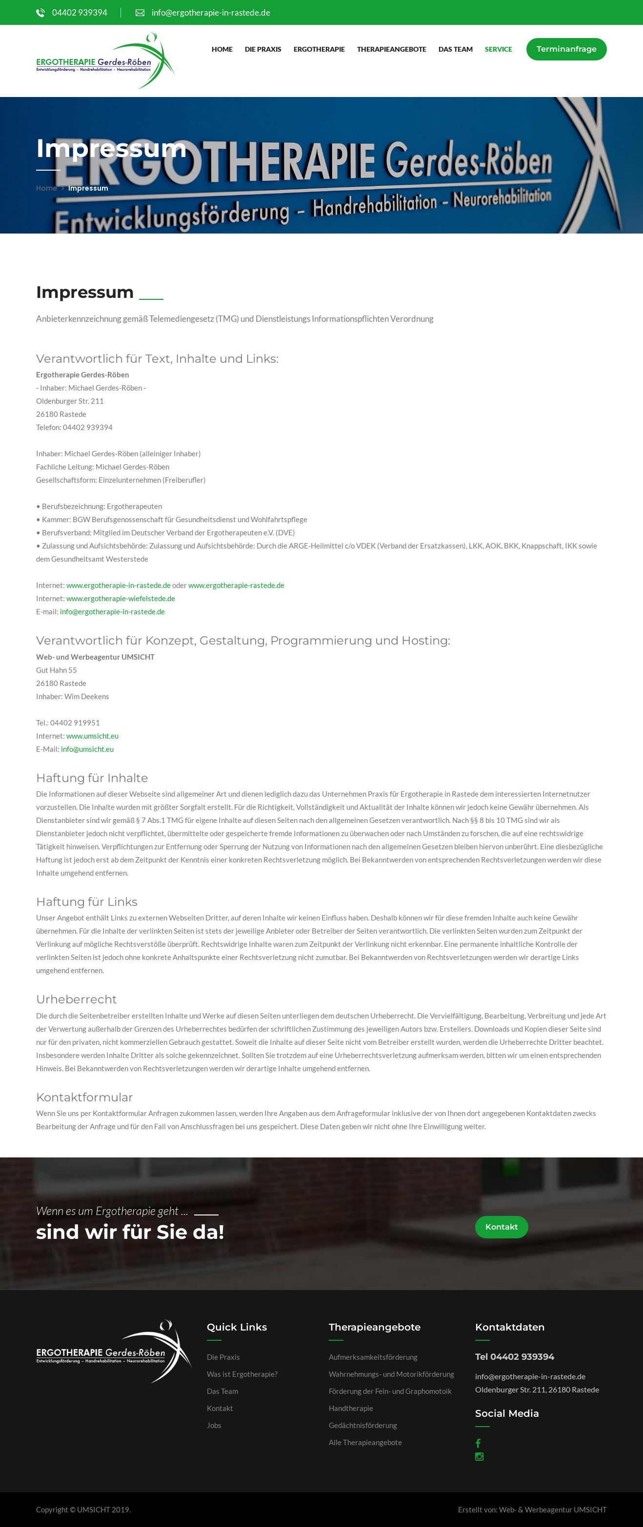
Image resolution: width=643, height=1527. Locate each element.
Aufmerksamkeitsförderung (373, 1356)
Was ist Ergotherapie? (242, 1374)
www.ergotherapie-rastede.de (236, 585)
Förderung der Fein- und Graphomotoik (390, 1391)
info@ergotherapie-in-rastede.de (203, 12)
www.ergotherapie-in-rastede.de (118, 585)
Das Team (455, 49)
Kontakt (501, 1227)
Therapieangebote (391, 49)
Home (221, 49)
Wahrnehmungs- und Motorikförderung (391, 1374)
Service (498, 49)
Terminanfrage (567, 49)
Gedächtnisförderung (363, 1425)
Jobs (214, 1425)
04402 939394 (71, 12)
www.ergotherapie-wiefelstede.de (120, 598)
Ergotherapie (318, 49)
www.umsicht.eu (92, 735)
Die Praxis (262, 49)
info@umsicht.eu (87, 748)
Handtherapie (351, 1408)
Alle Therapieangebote (365, 1442)
